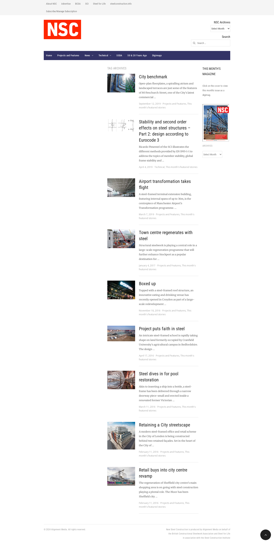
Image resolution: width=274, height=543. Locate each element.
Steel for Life (99, 3)
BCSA (78, 3)
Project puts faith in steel (162, 328)
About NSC (51, 3)
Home (49, 55)
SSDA (119, 55)
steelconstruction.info (121, 3)
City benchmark (153, 76)
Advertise (66, 3)
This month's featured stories (181, 167)
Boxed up (147, 283)
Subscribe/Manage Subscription (61, 11)
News (87, 55)
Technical (103, 55)
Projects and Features (68, 55)
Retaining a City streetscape (164, 425)
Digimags (157, 55)
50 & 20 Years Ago (137, 55)
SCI (86, 3)
